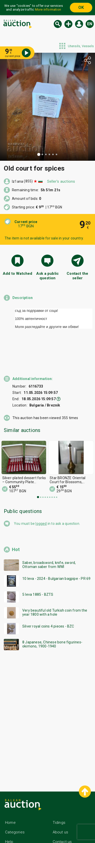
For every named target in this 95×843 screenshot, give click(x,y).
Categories (15, 808)
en (89, 23)
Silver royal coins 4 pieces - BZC (48, 602)
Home (10, 798)
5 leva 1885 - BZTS (37, 570)
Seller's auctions (61, 181)
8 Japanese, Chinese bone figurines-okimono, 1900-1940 (52, 620)
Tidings (59, 798)
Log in (79, 24)
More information (48, 9)
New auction (68, 24)
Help (9, 817)
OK (81, 7)
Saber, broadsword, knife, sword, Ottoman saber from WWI (49, 540)
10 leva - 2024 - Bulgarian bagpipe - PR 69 (56, 554)
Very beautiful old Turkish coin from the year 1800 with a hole (54, 588)
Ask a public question (47, 275)
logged (41, 499)
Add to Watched (17, 273)
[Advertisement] (47, 692)
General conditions (21, 827)
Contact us (62, 817)
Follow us (65, 827)
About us (60, 808)
